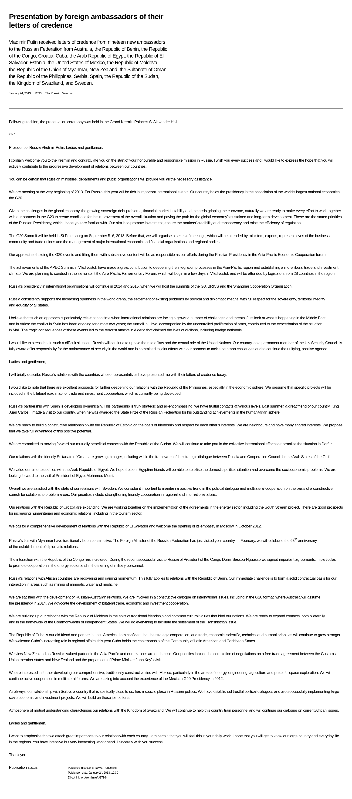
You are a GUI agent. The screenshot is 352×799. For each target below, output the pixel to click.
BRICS (213, 286)
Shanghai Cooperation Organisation (262, 286)
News (98, 767)
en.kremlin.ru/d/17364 (94, 777)
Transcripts (109, 767)
